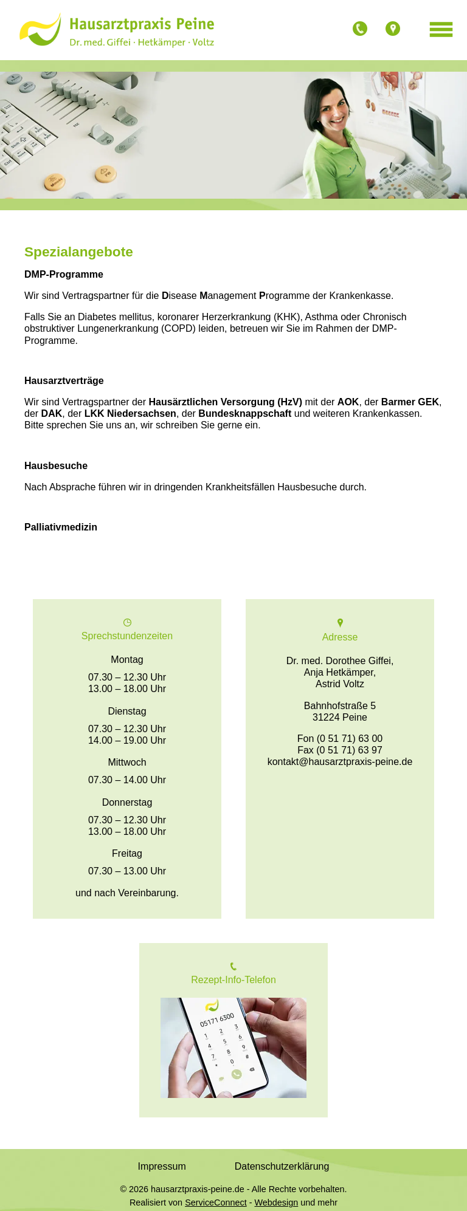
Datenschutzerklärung (282, 1166)
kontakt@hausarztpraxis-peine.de (340, 761)
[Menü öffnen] (441, 30)
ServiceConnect (216, 1202)
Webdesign (277, 1202)
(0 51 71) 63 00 (350, 738)
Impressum (162, 1166)
